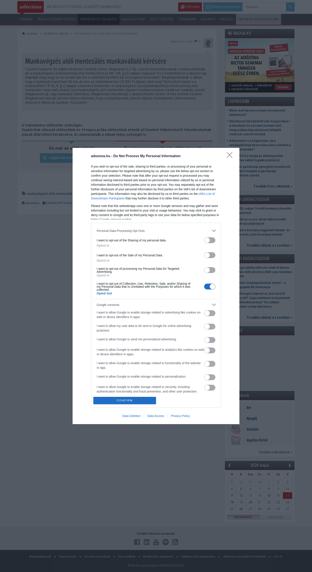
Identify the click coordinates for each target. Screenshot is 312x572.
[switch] (209, 240)
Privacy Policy (180, 416)
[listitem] (156, 230)
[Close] (231, 156)
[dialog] (156, 286)
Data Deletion (131, 416)
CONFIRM (125, 400)
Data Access (155, 416)
